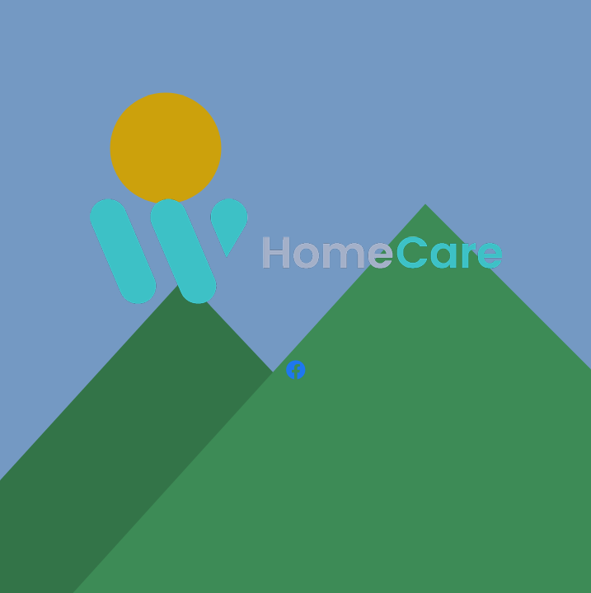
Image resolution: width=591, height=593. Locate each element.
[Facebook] (296, 370)
